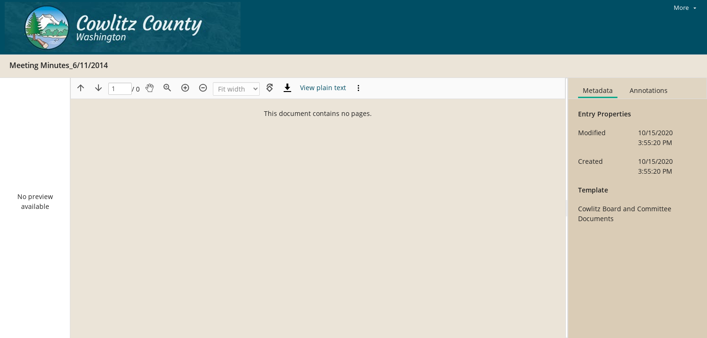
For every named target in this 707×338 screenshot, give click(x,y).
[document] (637, 208)
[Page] (120, 89)
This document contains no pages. (318, 113)
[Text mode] (323, 88)
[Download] (287, 88)
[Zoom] (236, 89)
